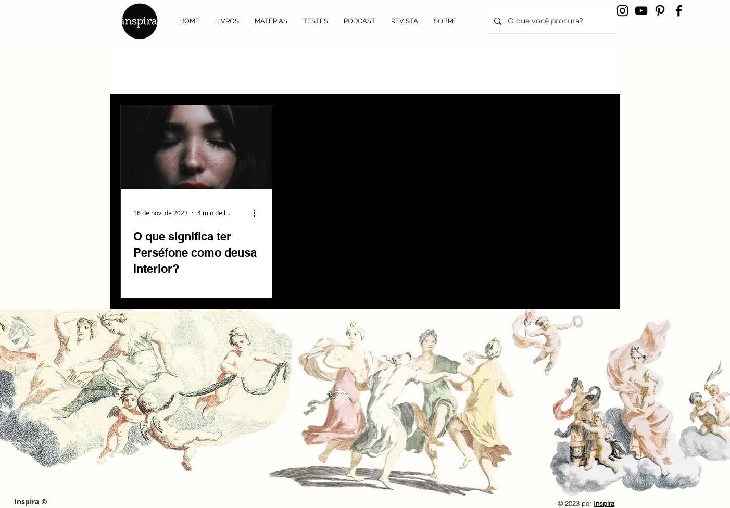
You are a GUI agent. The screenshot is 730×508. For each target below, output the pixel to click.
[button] (596, 58)
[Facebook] (678, 10)
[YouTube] (641, 10)
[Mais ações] (257, 213)
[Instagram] (622, 10)
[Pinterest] (660, 10)
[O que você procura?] (551, 21)
